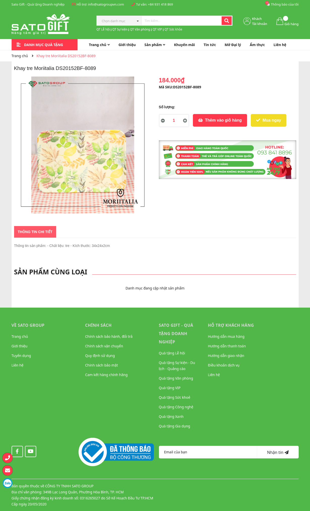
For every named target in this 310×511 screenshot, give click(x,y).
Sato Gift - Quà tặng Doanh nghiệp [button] (176, 333)
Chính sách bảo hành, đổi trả (108, 336)
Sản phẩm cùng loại (50, 271)
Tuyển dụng (21, 355)
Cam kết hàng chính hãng (106, 374)
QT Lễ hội (103, 29)
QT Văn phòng (140, 29)
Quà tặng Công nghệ (176, 407)
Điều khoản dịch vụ (224, 365)
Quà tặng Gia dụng (174, 426)
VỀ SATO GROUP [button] (28, 325)
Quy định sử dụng (100, 355)
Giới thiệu (20, 346)
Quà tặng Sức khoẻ (174, 397)
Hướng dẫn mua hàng (226, 336)
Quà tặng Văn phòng (176, 378)
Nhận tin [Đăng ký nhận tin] (277, 452)
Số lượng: (167, 107)
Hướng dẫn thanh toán (227, 346)
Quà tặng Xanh (171, 416)
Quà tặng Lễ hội (172, 353)
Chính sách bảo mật (101, 365)
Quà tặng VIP (170, 387)
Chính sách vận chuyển (104, 346)
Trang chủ (20, 336)
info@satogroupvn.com (106, 4)
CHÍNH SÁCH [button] (98, 325)
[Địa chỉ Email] (208, 452)
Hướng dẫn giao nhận (226, 355)
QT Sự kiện (119, 29)
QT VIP (157, 29)
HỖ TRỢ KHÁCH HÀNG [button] (231, 325)
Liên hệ (18, 365)
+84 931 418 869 (160, 4)
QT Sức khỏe (173, 29)
